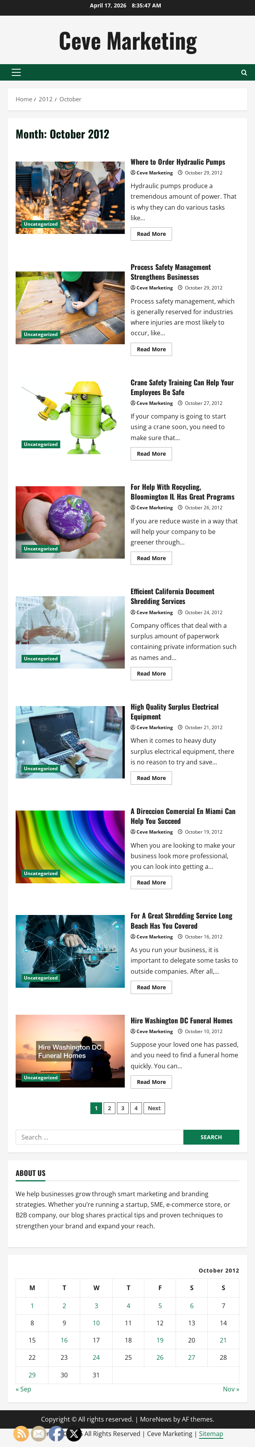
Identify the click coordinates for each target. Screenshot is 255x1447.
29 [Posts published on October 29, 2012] (32, 1375)
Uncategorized (41, 224)
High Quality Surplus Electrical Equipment (70, 742)
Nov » (231, 1389)
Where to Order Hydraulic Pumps (70, 198)
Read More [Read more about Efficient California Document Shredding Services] (154, 674)
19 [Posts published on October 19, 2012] (159, 1340)
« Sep (23, 1389)
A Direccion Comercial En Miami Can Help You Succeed (70, 847)
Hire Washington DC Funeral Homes (70, 1051)
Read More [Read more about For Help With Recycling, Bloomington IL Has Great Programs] (154, 559)
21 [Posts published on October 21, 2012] (223, 1340)
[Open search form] (244, 72)
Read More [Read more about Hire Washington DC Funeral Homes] (154, 1083)
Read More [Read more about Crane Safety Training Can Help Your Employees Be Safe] (154, 454)
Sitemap (211, 1433)
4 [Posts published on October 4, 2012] (128, 1305)
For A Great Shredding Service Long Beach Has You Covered (70, 951)
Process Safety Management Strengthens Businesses (70, 307)
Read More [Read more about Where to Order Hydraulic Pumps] (154, 235)
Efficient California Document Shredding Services (70, 632)
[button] (16, 72)
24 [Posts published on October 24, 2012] (96, 1357)
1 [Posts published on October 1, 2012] (32, 1305)
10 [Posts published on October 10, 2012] (96, 1323)
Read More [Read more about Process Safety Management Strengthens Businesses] (154, 350)
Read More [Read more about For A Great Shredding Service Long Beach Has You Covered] (154, 988)
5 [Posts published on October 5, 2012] (160, 1305)
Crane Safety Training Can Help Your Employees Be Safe (70, 417)
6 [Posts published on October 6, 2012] (192, 1305)
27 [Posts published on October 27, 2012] (191, 1357)
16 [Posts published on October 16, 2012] (64, 1340)
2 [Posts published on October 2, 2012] (64, 1305)
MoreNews (156, 1419)
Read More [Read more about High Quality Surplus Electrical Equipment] (154, 779)
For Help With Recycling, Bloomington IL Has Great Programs (70, 522)
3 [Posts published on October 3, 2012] (96, 1305)
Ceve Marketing (128, 39)
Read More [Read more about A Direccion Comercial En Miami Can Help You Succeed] (154, 883)
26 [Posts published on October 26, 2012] (159, 1357)
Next (154, 1108)
